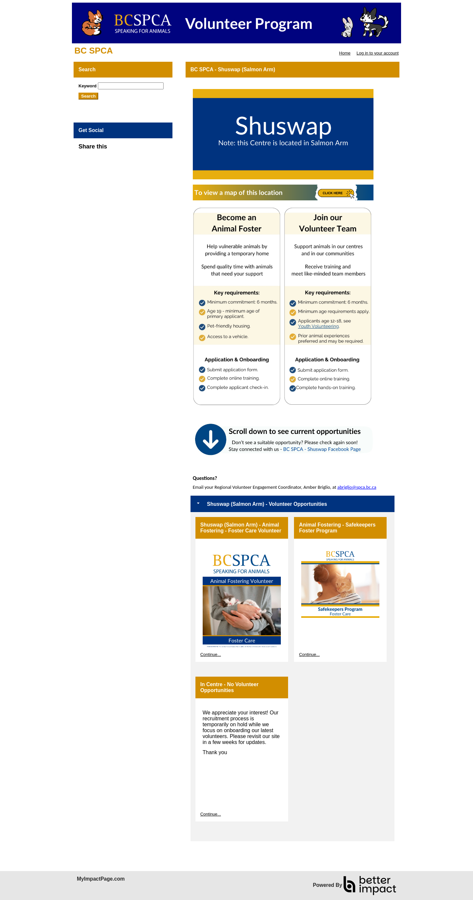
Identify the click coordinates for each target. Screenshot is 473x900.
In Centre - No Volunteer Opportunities (229, 687)
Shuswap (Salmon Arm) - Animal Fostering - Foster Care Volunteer (241, 527)
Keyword (88, 85)
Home (344, 53)
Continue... (210, 654)
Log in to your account (378, 53)
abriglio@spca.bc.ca (356, 487)
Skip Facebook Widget (128, 149)
